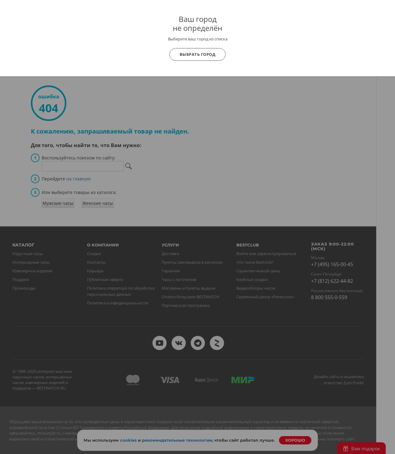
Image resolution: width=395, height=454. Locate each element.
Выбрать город (198, 54)
